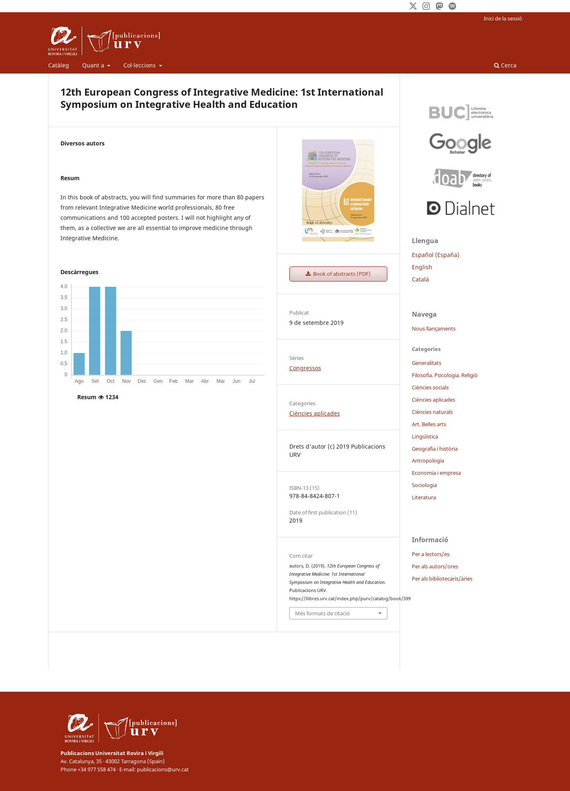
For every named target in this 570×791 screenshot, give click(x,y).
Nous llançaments (434, 328)
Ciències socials (430, 387)
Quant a (94, 65)
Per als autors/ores (435, 566)
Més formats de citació (322, 613)
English (422, 267)
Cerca (505, 65)
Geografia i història (435, 448)
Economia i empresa (436, 472)
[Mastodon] (439, 6)
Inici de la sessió (503, 18)
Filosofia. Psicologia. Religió (445, 375)
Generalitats (426, 362)
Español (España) (435, 255)
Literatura (424, 497)
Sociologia (424, 485)
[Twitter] (413, 6)
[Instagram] (426, 6)
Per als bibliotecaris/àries (442, 578)
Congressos (305, 368)
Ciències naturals (432, 412)
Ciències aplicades (314, 413)
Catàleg (58, 65)
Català (420, 279)
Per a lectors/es (430, 554)
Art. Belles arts (429, 424)
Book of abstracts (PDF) (341, 273)
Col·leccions (140, 65)
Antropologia (428, 460)
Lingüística (425, 436)
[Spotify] (452, 6)
